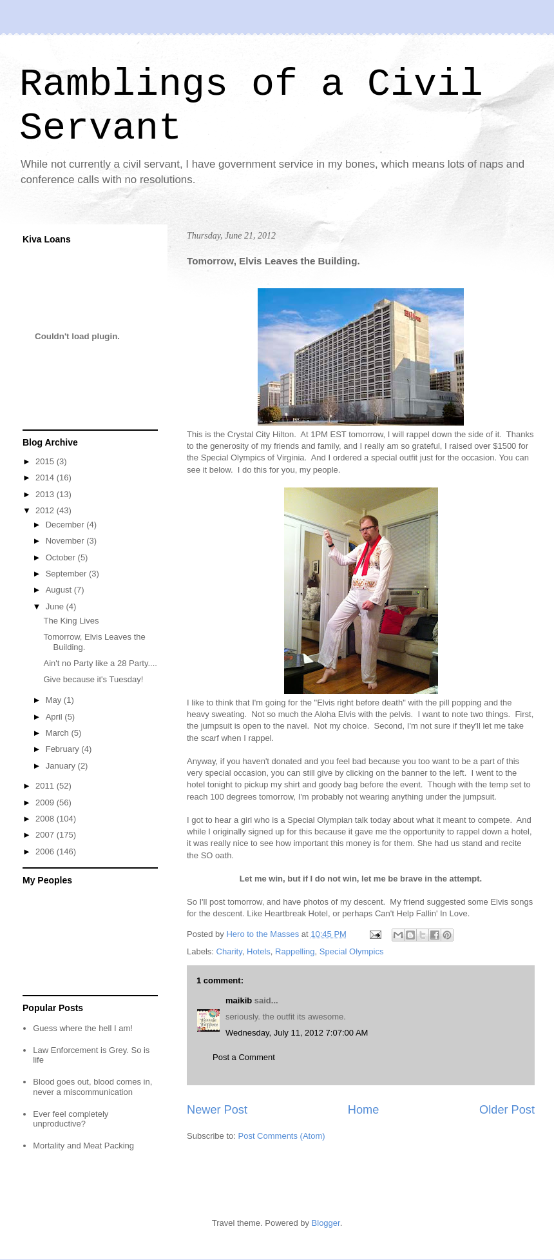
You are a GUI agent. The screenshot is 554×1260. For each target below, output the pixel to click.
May (55, 700)
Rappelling (294, 951)
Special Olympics (352, 951)
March (59, 733)
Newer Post (217, 1109)
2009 (46, 802)
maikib (238, 1000)
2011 (46, 786)
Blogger (326, 1223)
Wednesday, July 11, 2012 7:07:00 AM (296, 1033)
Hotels (259, 951)
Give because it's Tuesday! (93, 679)
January (62, 766)
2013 (46, 494)
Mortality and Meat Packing (83, 1145)
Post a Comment (244, 1057)
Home (363, 1109)
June (56, 606)
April (55, 717)
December (66, 524)
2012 (46, 510)
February (64, 749)
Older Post (507, 1109)
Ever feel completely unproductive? (70, 1119)
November (66, 541)
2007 (46, 835)
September (67, 573)
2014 (46, 477)
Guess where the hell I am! (83, 1028)
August (60, 590)
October (62, 557)
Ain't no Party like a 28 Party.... (100, 663)
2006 (46, 851)
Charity (229, 951)
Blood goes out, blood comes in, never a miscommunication (92, 1087)
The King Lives (71, 620)
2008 (46, 818)
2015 (46, 461)
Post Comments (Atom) (281, 1136)
